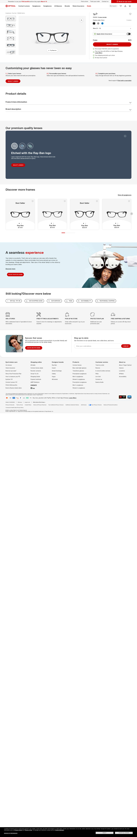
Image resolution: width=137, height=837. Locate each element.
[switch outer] (129, 34)
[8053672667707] (52, 214)
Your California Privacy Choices (55, 404)
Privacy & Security (10, 404)
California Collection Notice (72, 404)
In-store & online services (102, 371)
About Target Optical (125, 365)
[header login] (125, 6)
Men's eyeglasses (78, 376)
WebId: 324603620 (10, 402)
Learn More (98, 53)
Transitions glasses (78, 371)
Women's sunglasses (79, 388)
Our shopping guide (34, 301)
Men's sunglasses (78, 385)
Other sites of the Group (39, 402)
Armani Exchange (57, 371)
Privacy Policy (18, 830)
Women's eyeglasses (79, 379)
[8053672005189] (116, 214)
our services (54, 301)
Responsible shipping (106, 301)
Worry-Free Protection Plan (13, 373)
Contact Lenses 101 (11, 382)
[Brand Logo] (95, 14)
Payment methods (36, 379)
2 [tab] (21, 223)
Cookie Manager (59, 830)
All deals (33, 365)
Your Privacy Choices (95, 404)
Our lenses (9, 365)
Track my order (99, 365)
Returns (97, 368)
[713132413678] (20, 214)
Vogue (53, 376)
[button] (120, 6)
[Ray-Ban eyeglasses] (14, 13)
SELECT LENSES (18, 165)
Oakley (54, 373)
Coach (54, 368)
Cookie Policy (28, 404)
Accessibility (122, 376)
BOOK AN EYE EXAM (33, 348)
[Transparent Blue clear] (102, 23)
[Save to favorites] (130, 14)
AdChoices (83, 404)
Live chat (98, 376)
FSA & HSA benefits (11, 385)
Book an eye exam (11, 371)
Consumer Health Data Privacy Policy (15, 407)
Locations (122, 371)
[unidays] (34, 385)
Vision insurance (10, 368)
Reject (105, 832)
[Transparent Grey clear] (98, 23)
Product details (102, 17)
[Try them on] (52, 50)
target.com (27, 402)
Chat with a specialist (124, 80)
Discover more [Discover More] (10, 268)
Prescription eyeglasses (79, 373)
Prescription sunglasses (80, 382)
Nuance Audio (99, 382)
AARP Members (35, 382)
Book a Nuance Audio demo (14, 388)
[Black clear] (94, 23)
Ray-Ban (54, 365)
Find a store (84, 1)
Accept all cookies (124, 832)
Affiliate (121, 373)
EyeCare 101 (9, 379)
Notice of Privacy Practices (39, 404)
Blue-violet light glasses (79, 368)
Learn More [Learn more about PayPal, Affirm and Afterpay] (72, 398)
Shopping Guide (35, 376)
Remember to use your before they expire (27, 1)
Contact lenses (77, 365)
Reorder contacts (36, 371)
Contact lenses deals (37, 368)
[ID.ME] (33, 388)
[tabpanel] (20, 214)
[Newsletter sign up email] (98, 346)
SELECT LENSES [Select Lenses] (13, 81)
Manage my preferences (10, 833)
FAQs (69, 301)
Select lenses (112, 44)
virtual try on (13, 301)
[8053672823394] (84, 214)
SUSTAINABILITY (84, 301)
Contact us (105, 1)
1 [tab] (19, 223)
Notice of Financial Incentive (110, 404)
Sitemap (20, 402)
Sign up (125, 346)
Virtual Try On (34, 373)
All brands (55, 379)
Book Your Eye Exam (15, 274)
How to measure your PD (13, 376)
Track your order (95, 1)
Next (131, 213)
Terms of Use (19, 404)
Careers (121, 368)
